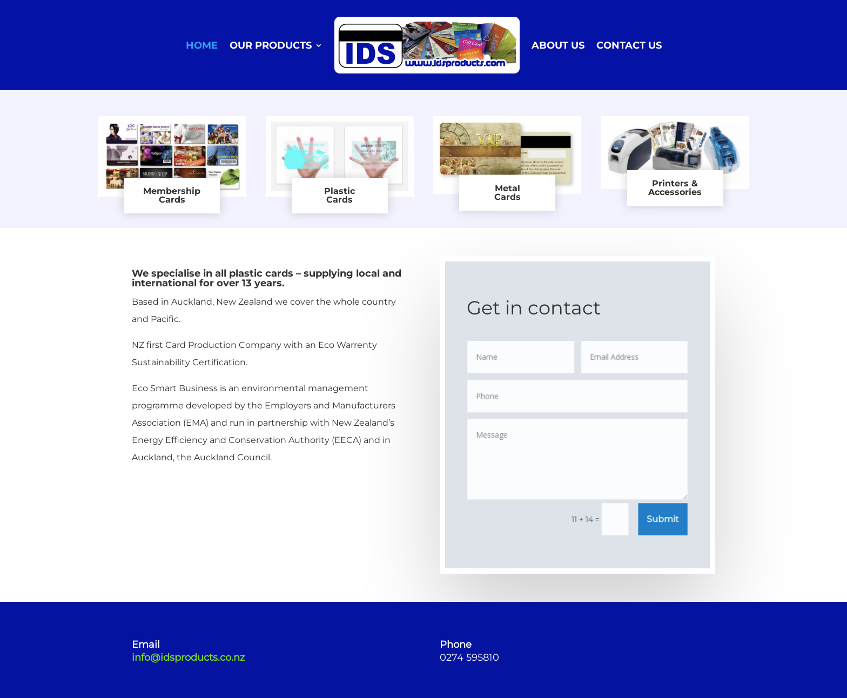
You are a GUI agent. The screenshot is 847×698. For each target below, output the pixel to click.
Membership (171, 191)
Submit (662, 519)
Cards (172, 199)
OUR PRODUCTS (271, 45)
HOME (202, 45)
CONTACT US (629, 45)
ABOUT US (558, 45)
